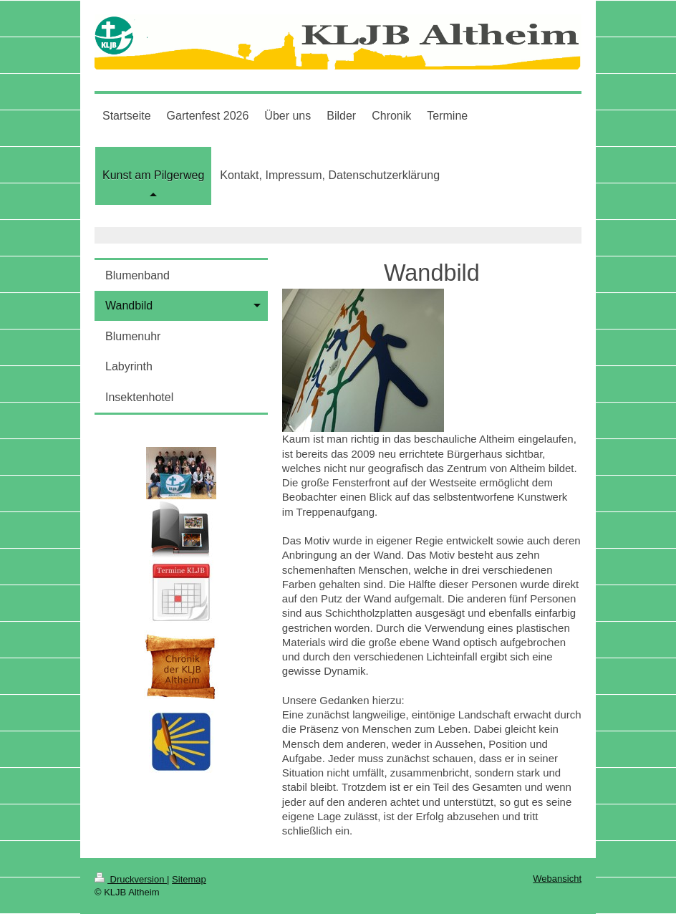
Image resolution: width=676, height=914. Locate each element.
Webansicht (557, 878)
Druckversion (131, 879)
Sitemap (189, 879)
